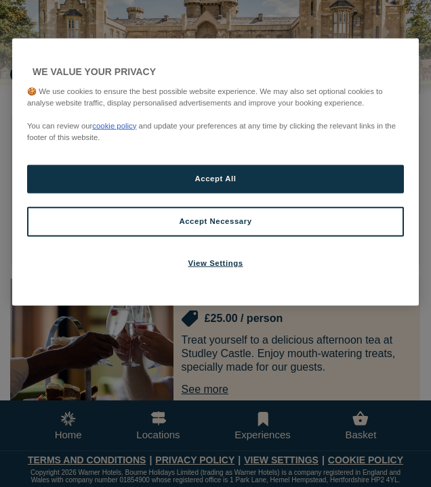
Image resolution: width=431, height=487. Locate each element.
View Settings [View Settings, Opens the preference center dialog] (215, 262)
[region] (215, 172)
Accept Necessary (215, 221)
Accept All (216, 179)
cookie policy (114, 125)
